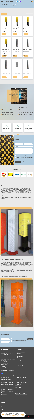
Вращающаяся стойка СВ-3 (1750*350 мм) (6, 71)
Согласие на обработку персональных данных (25, 157)
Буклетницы (19, 353)
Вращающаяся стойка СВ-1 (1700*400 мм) (17, 28)
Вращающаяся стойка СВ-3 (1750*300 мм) (27, 49)
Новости (2, 409)
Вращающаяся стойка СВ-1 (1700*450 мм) (27, 28)
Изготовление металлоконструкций (21, 394)
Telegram (17, 417)
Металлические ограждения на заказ (7, 384)
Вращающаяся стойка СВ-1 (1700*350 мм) (6, 28)
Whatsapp (5, 417)
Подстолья (19, 357)
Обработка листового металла (20, 393)
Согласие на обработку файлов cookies (7, 370)
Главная (2, 4)
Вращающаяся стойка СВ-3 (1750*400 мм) (27, 71)
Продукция (6, 4)
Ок (22, 414)
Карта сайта (3, 366)
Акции (2, 406)
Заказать (4, 55)
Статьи (2, 410)
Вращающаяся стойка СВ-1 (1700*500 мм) (6, 49)
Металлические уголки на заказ (6, 379)
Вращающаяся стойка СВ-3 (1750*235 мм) (17, 49)
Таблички (19, 360)
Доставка (2, 405)
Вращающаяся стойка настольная (16, 71)
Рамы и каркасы (20, 356)
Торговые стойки (20, 365)
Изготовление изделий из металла (20, 377)
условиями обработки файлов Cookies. (11, 415)
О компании (3, 402)
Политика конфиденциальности (6, 367)
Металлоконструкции (21, 352)
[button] (17, 134)
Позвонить (28, 417)
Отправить (30, 339)
